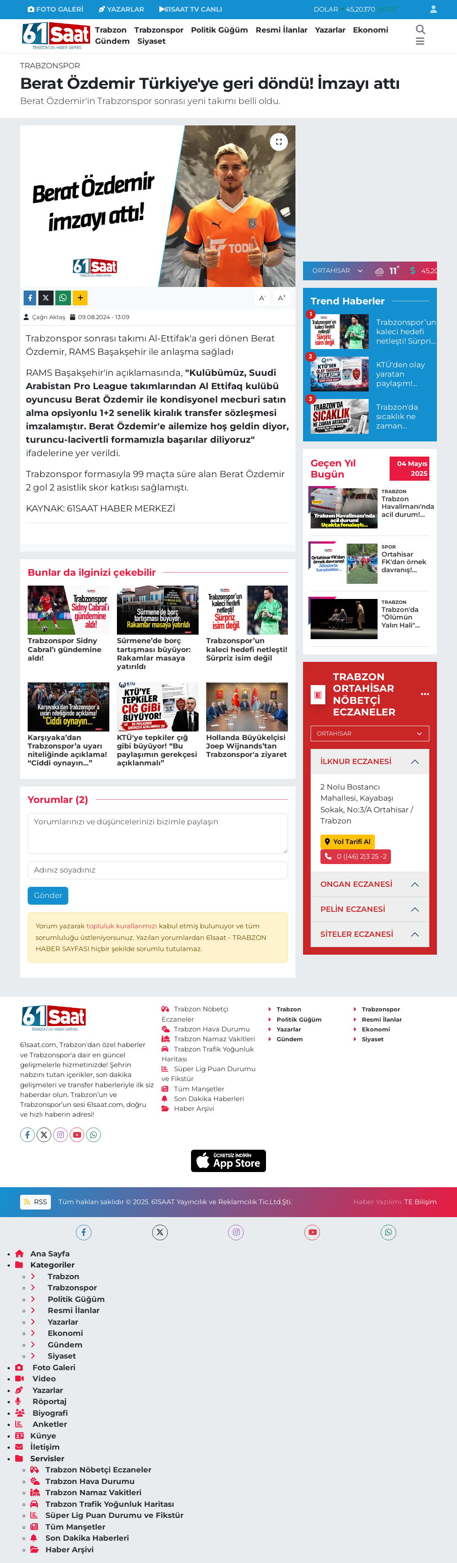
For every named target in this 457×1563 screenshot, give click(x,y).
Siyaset (151, 41)
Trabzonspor (158, 29)
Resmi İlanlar (281, 29)
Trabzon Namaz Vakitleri (209, 1039)
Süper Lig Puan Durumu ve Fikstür (106, 1515)
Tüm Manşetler (193, 1089)
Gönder (48, 895)
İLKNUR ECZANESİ (355, 761)
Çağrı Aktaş (48, 316)
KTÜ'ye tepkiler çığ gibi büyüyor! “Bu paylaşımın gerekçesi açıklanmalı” (157, 750)
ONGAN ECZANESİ (356, 884)
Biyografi (41, 1413)
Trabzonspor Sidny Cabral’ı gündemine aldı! (64, 649)
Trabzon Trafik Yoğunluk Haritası (102, 1504)
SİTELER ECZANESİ (356, 934)
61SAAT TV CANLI (190, 9)
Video (35, 1378)
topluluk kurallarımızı (123, 926)
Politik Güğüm (219, 29)
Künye (35, 1435)
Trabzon (111, 29)
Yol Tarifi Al (348, 842)
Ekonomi (370, 29)
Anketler (41, 1424)
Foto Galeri (45, 1367)
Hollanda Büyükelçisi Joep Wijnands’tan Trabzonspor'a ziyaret (246, 746)
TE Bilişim (420, 1202)
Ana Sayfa (42, 1253)
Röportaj (40, 1401)
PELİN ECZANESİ (352, 909)
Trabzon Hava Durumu (206, 1029)
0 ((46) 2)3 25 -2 (356, 856)
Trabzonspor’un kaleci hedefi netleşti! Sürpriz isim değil (246, 649)
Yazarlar (330, 29)
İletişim (37, 1446)
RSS (35, 1202)
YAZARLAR (121, 9)
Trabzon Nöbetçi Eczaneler (90, 1469)
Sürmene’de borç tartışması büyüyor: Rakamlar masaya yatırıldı (154, 653)
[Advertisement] (378, 187)
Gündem (112, 41)
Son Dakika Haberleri (203, 1099)
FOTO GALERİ (55, 9)
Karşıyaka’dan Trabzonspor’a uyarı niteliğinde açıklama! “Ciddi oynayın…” (67, 750)
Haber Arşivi (188, 1109)
